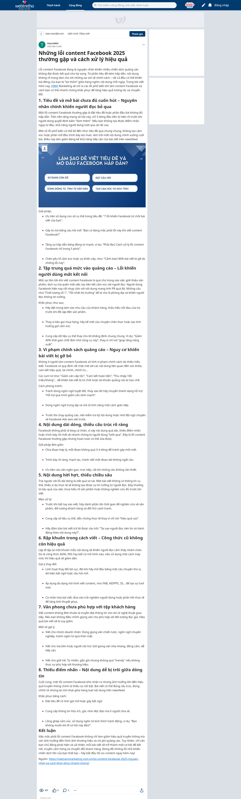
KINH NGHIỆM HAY (54, 33)
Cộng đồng (75, 5)
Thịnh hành (53, 5)
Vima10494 (52, 43)
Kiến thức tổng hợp (79, 33)
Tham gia (137, 34)
